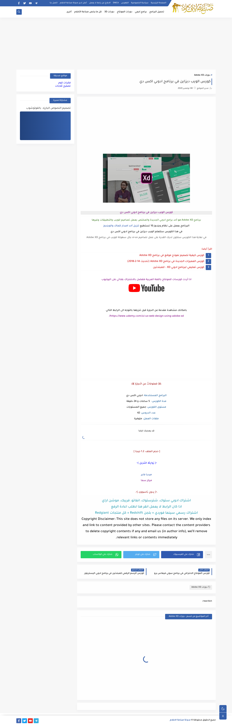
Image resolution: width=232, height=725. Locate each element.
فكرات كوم (64, 83)
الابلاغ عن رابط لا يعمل (100, 3)
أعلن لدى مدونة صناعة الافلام (73, 3)
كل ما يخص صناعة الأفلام (88, 12)
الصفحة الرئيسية (158, 3)
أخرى (69, 12)
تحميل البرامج (156, 12)
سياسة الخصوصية (139, 3)
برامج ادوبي (141, 12)
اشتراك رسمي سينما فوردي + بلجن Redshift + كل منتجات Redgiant (146, 513)
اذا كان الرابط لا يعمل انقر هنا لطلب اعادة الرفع (146, 507)
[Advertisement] (116, 43)
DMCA (116, 3)
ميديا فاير (146, 474)
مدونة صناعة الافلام (180, 720)
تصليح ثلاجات (63, 86)
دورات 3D (109, 12)
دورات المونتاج (124, 12)
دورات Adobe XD (202, 75)
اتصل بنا (53, 3)
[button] (182, 554)
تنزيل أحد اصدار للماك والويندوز (121, 226)
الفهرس (125, 3)
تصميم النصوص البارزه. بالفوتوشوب (48, 108)
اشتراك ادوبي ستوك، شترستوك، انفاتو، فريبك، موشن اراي (146, 501)
